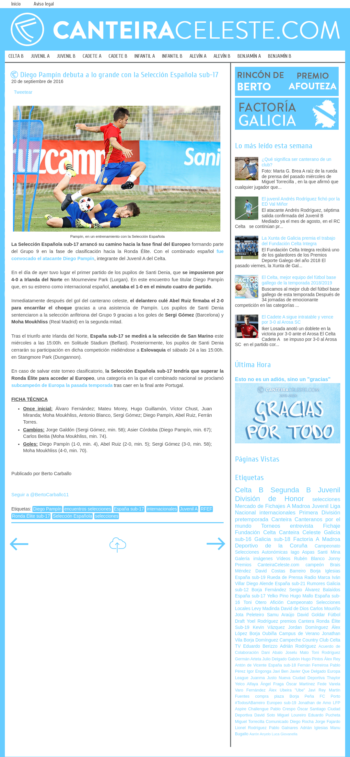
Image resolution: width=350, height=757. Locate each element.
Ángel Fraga (272, 684)
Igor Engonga (259, 671)
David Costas (270, 571)
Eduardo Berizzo (260, 646)
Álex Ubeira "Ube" (287, 690)
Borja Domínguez (261, 640)
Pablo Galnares (283, 728)
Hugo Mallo (301, 596)
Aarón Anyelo (260, 734)
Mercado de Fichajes (260, 506)
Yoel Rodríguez (262, 621)
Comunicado (277, 721)
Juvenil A (189, 509)
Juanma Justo (263, 678)
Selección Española (72, 516)
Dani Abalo (272, 652)
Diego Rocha (302, 721)
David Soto (264, 715)
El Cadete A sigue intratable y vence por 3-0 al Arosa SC (297, 320)
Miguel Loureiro (291, 715)
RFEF (206, 509)
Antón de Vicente (251, 665)
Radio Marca (317, 577)
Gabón (294, 659)
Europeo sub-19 (281, 703)
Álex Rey (332, 659)
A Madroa (298, 506)
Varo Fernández (250, 690)
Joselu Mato (297, 652)
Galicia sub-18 (272, 539)
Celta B (249, 490)
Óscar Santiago (311, 709)
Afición (276, 602)
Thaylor (333, 678)
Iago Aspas (303, 552)
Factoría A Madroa (316, 539)
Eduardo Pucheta (324, 715)
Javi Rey (317, 690)
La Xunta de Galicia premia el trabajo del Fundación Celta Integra (298, 241)
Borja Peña (301, 696)
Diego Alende (259, 583)
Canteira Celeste (300, 532)
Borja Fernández (268, 589)
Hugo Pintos (312, 659)
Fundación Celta (255, 532)
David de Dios (295, 608)
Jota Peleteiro (249, 614)
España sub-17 (129, 509)
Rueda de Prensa (285, 577)
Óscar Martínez (300, 684)
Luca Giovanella (285, 734)
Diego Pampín (47, 509)
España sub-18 (282, 665)
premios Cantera (297, 621)
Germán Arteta (248, 659)
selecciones (106, 516)
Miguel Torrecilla (249, 721)
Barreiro (298, 571)
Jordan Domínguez (308, 627)
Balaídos (331, 589)
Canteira (281, 519)
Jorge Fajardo (327, 721)
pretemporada (251, 519)
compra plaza (269, 696)
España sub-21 (290, 583)
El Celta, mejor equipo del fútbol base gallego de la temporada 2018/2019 (299, 280)
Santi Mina (328, 552)
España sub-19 (250, 577)
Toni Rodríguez (325, 652)
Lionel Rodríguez (251, 728)
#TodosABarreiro (250, 703)
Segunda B (291, 490)
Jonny (334, 558)
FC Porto (330, 696)
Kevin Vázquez (269, 627)
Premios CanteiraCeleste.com (267, 564)
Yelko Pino (277, 596)
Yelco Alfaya (246, 684)
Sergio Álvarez (304, 589)
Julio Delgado (274, 659)
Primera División (319, 513)
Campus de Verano (299, 633)
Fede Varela (328, 684)
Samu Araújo (280, 614)
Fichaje (331, 526)
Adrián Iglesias (314, 728)
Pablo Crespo (282, 709)
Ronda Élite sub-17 (31, 516)
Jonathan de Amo (314, 703)
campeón (315, 564)
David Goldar (311, 614)
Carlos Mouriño (325, 608)
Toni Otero (254, 602)
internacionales (162, 509)
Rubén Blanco (309, 558)
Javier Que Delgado (308, 671)
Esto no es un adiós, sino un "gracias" (283, 379)
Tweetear (23, 92)
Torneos (270, 526)
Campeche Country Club (303, 640)
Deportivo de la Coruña (271, 546)
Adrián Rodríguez (298, 646)
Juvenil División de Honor (287, 494)
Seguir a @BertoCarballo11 (40, 494)
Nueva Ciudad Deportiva (302, 678)
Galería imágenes (254, 558)
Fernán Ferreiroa (313, 665)
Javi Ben (280, 671)
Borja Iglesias (325, 571)
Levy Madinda (265, 608)
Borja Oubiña (263, 633)
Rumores (316, 583)
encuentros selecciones (87, 509)
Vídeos (283, 558)
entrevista (301, 526)
